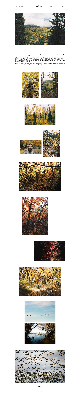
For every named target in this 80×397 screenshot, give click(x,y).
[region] (19, 6)
